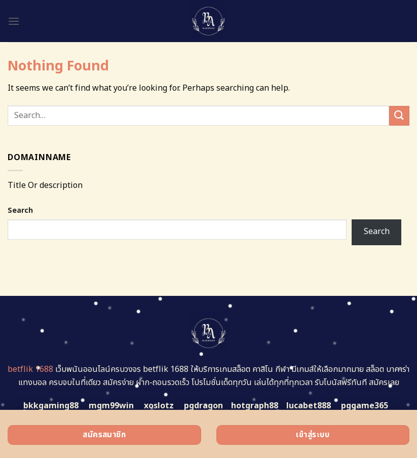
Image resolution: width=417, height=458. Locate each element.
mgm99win (111, 406)
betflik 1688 (30, 369)
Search (20, 210)
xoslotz (159, 406)
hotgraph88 (254, 406)
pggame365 (364, 406)
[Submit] (399, 116)
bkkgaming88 (51, 406)
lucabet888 (308, 406)
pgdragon (203, 406)
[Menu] (14, 21)
